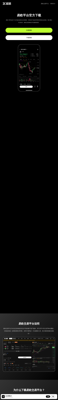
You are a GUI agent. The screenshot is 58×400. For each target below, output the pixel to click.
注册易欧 (29, 30)
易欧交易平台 (45, 3)
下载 (53, 396)
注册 (48, 396)
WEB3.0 (52, 3)
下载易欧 (29, 37)
